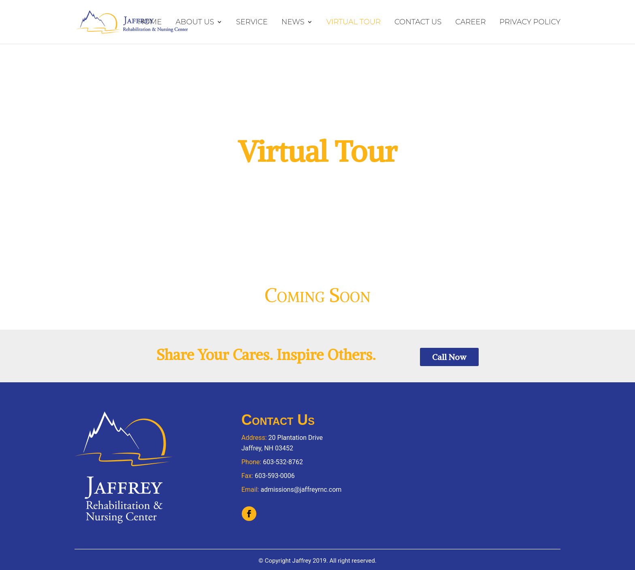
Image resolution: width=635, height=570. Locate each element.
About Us (194, 22)
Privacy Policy (529, 22)
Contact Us (417, 22)
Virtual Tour (353, 22)
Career (470, 22)
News (293, 22)
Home (150, 22)
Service (252, 22)
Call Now (449, 357)
